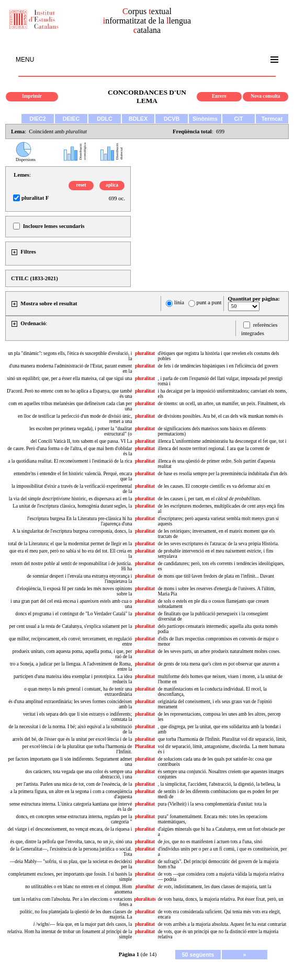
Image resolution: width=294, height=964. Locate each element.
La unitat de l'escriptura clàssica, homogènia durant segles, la (72, 506)
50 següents (198, 954)
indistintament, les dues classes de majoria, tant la (215, 886)
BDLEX (138, 119)
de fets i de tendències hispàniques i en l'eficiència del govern (218, 366)
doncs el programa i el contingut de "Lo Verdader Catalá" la (73, 613)
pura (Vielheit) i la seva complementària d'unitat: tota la (212, 804)
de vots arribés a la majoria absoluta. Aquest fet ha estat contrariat (222, 924)
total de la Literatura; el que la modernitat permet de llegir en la (70, 543)
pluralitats (144, 899)
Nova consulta (265, 96)
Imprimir (32, 96)
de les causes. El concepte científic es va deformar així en (214, 486)
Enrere (219, 96)
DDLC (104, 119)
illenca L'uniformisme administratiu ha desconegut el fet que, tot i (222, 441)
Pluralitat (145, 746)
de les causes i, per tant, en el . (209, 498)
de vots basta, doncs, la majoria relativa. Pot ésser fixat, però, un (221, 899)
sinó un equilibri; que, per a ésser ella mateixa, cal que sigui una (69, 378)
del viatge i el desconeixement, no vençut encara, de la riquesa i (70, 829)
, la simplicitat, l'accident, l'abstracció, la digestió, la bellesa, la (219, 784)
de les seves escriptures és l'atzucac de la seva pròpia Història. (218, 543)
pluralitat (145, 353)
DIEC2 (37, 119)
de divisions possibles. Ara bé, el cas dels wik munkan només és (220, 416)
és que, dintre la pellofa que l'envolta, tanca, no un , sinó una (71, 841)
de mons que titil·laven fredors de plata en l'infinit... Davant (216, 576)
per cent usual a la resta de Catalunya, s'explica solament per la (70, 626)
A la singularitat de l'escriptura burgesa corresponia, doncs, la (72, 531)
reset (81, 185)
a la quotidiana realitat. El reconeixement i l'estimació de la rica (70, 461)
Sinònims (205, 119)
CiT (238, 119)
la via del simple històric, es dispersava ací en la (70, 498)
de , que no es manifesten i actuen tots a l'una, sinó (210, 841)
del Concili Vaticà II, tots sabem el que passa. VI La (81, 441)
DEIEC (71, 119)
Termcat (272, 119)
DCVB (171, 119)
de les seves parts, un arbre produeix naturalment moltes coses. (219, 651)
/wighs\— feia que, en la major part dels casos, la (82, 924)
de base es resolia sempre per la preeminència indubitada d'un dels (222, 473)
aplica (112, 185)
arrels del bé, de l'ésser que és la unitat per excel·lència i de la (72, 739)
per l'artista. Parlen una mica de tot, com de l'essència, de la (74, 784)
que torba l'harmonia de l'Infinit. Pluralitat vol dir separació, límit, (222, 739)
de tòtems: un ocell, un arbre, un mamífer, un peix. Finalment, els (222, 403)
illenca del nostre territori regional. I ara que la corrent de (214, 448)
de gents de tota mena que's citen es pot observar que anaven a (218, 664)
